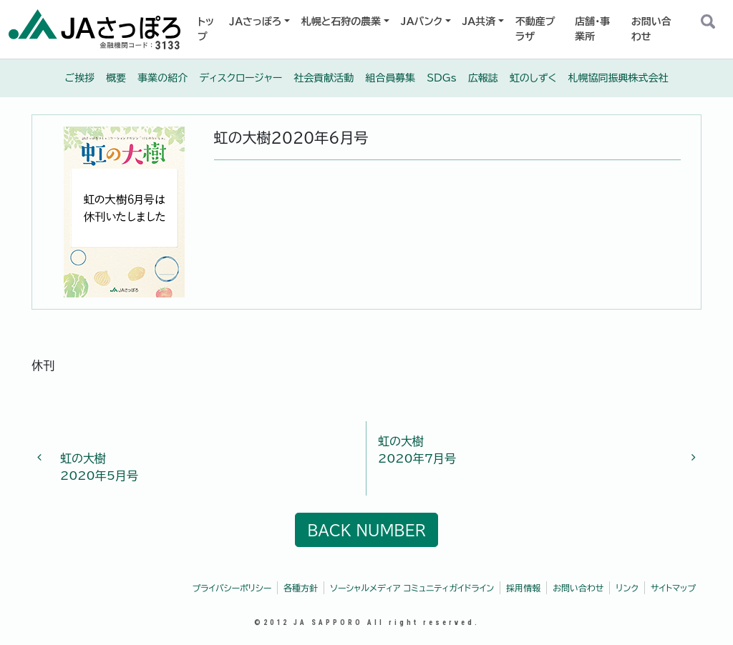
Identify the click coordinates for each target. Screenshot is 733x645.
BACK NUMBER (366, 530)
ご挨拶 (80, 78)
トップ (206, 28)
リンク (627, 588)
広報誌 (483, 78)
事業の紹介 (162, 78)
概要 (116, 78)
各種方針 (300, 588)
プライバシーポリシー (232, 588)
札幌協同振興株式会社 (618, 78)
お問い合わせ (651, 28)
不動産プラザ (535, 28)
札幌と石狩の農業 (341, 21)
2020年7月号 (531, 448)
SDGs (442, 78)
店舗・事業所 (592, 28)
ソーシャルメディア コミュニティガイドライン (412, 588)
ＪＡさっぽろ (255, 21)
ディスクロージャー (240, 78)
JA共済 (479, 21)
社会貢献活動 (323, 78)
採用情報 (523, 588)
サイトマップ (673, 588)
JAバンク (421, 21)
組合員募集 (390, 78)
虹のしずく (533, 78)
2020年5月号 (201, 458)
